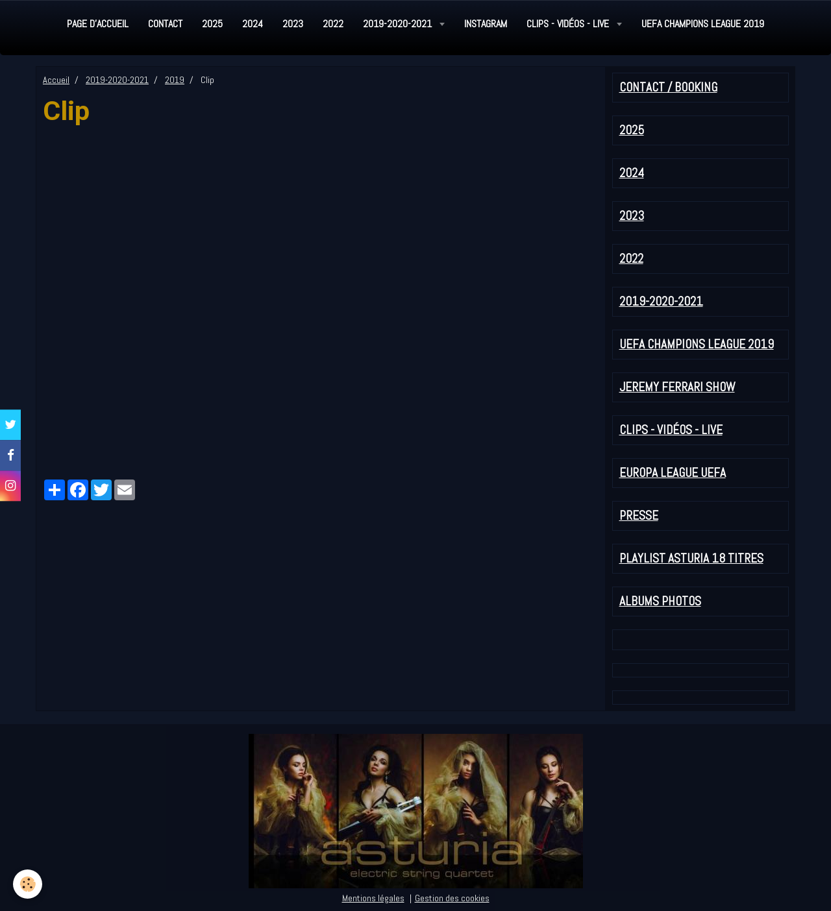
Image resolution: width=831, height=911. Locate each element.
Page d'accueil (98, 23)
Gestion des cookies (452, 898)
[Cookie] (27, 884)
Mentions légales (373, 898)
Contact (165, 23)
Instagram (485, 23)
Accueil (56, 80)
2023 (292, 23)
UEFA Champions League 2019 (702, 23)
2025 (212, 23)
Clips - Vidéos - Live (569, 23)
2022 (333, 23)
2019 (174, 80)
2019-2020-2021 (398, 23)
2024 (252, 23)
